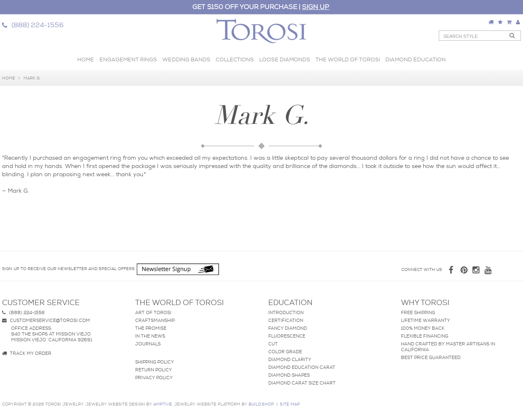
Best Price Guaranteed (431, 357)
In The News (150, 336)
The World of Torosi (348, 59)
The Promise (150, 328)
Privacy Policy (154, 377)
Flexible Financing (424, 336)
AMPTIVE (162, 404)
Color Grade (285, 351)
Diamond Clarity (289, 359)
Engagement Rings (128, 59)
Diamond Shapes (289, 375)
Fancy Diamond (287, 328)
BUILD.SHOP (261, 404)
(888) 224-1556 (23, 312)
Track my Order (26, 353)
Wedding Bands (186, 59)
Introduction (286, 312)
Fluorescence (286, 336)
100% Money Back (423, 328)
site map (290, 404)
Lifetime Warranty (425, 320)
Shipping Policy (154, 362)
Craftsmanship (155, 320)
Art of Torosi (153, 312)
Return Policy (153, 370)
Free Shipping (418, 312)
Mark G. (31, 78)
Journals (148, 344)
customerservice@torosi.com (46, 320)
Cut (273, 344)
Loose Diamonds (284, 59)
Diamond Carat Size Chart (302, 383)
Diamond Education (415, 59)
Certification (285, 320)
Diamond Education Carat (301, 367)
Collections (235, 59)
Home (85, 59)
